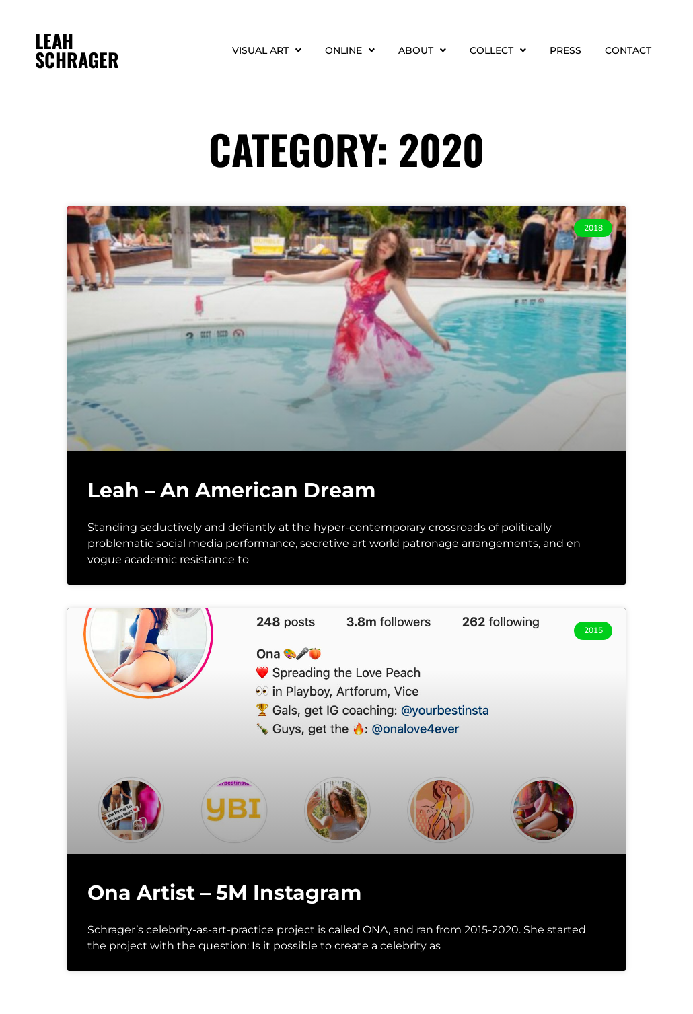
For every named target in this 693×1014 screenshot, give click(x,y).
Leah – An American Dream (231, 490)
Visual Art (266, 50)
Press (565, 50)
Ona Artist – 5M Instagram (224, 892)
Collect (498, 50)
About (422, 50)
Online (350, 50)
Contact (628, 50)
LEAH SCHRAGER (77, 50)
